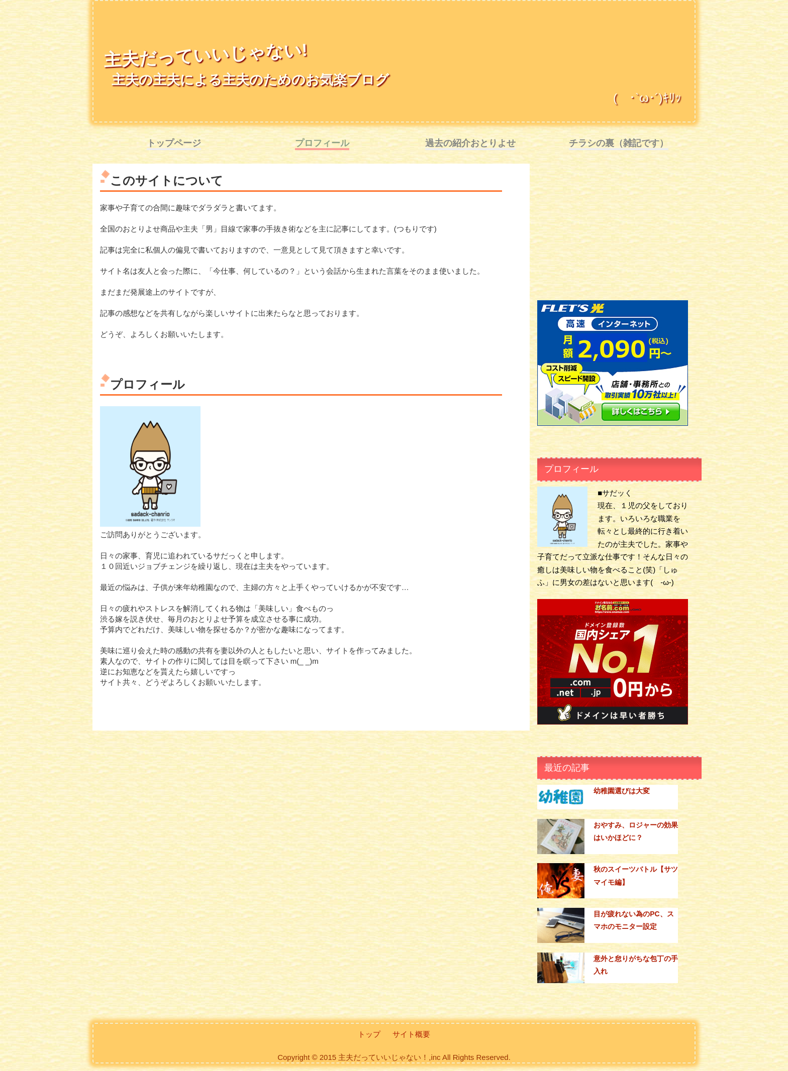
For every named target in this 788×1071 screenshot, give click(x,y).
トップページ (174, 143)
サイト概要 (411, 1034)
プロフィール (322, 143)
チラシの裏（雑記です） (618, 143)
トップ (369, 1034)
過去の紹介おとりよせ (470, 143)
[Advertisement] (612, 234)
